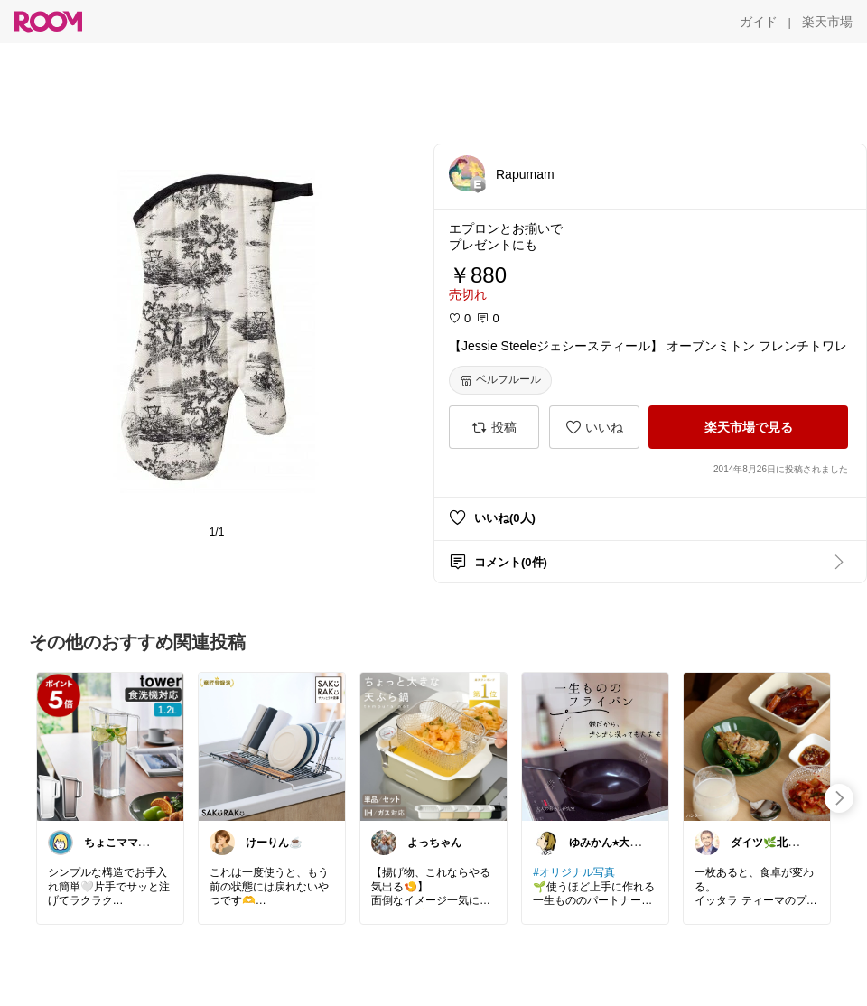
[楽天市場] (827, 22)
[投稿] (494, 427)
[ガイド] (759, 22)
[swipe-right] (839, 798)
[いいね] (594, 427)
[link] (110, 746)
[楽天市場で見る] (748, 427)
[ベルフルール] (500, 380)
